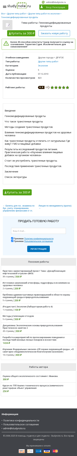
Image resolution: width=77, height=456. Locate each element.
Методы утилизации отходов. (18, 316)
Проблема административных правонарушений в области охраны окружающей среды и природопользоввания (36, 296)
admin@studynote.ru (56, 2)
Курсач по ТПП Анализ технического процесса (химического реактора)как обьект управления (33, 386)
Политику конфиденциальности (38, 238)
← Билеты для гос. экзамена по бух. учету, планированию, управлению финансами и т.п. (19, 208)
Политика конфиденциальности (21, 420)
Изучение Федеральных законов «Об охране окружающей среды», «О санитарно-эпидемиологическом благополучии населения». (38, 350)
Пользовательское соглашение (21, 424)
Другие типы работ (16, 13)
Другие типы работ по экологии (44, 13)
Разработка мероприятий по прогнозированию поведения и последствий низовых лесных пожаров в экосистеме (34, 338)
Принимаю (33, 238)
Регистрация (38, 248)
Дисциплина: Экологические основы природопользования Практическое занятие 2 (32, 326)
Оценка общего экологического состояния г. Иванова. (30, 376)
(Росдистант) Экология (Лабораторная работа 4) (28, 306)
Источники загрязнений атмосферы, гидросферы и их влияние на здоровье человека (36, 284)
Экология (43, 65)
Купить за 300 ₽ (18, 192)
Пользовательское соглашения (38, 241)
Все (3, 13)
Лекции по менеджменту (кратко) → (55, 206)
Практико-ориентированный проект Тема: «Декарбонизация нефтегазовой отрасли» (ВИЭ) (34, 272)
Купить (22, 33)
